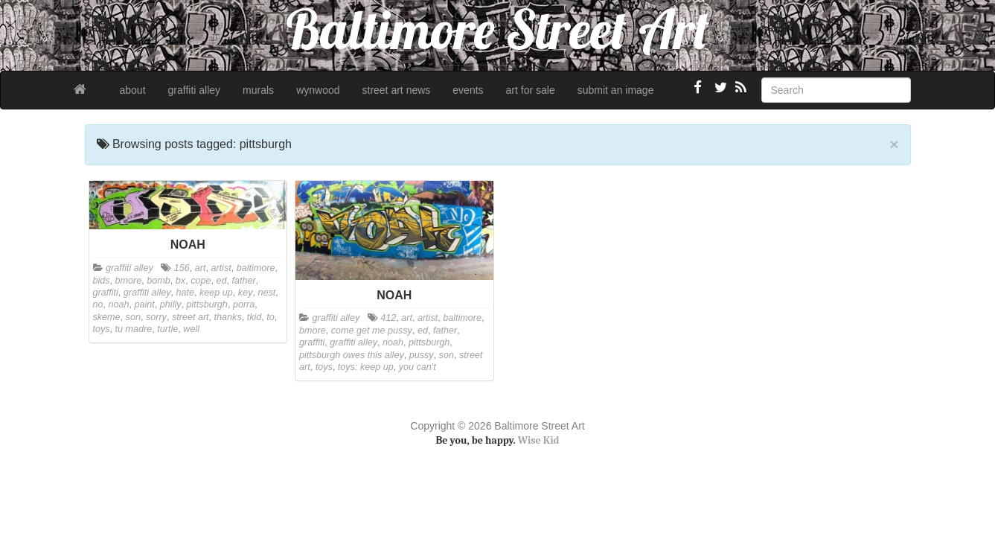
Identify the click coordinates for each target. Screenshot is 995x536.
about (133, 90)
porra (244, 304)
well (191, 329)
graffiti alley (194, 90)
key (245, 292)
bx (180, 280)
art (200, 268)
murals (258, 90)
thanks (228, 317)
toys (101, 329)
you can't (417, 367)
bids (101, 280)
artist (221, 268)
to (270, 317)
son (133, 317)
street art (190, 317)
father (243, 280)
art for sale (530, 90)
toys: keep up (366, 367)
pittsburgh (207, 304)
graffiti (105, 292)
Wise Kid (539, 440)
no (98, 304)
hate (185, 292)
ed (221, 280)
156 (182, 268)
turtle (167, 329)
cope (201, 280)
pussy (421, 355)
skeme (107, 317)
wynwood (317, 90)
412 (388, 318)
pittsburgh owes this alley (351, 355)
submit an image (616, 90)
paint (145, 304)
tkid (254, 317)
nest (266, 292)
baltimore (256, 268)
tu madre (134, 329)
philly (171, 304)
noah (119, 304)
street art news (396, 90)
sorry (156, 317)
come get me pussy (371, 330)
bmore (128, 280)
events (467, 90)
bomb (158, 280)
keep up (216, 292)
